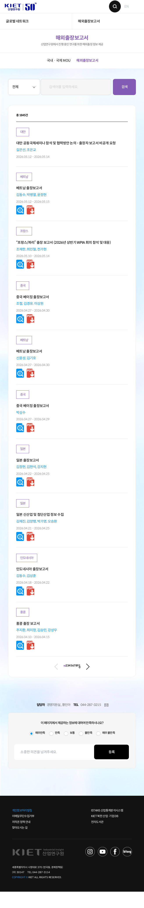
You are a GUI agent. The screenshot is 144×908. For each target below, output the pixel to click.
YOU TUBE (102, 868)
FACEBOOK (115, 868)
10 (109, 681)
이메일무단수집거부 (23, 832)
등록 (112, 768)
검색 (112, 11)
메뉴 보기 (133, 11)
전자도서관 (97, 838)
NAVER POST (127, 868)
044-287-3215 (91, 721)
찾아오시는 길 (19, 844)
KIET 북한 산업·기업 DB (104, 832)
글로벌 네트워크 (17, 30)
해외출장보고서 (89, 30)
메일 (106, 721)
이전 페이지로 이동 (24, 681)
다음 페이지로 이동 (120, 681)
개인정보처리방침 (22, 826)
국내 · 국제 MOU (58, 69)
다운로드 (20, 220)
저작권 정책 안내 (21, 838)
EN (123, 11)
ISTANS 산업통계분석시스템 (107, 826)
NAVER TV (90, 868)
